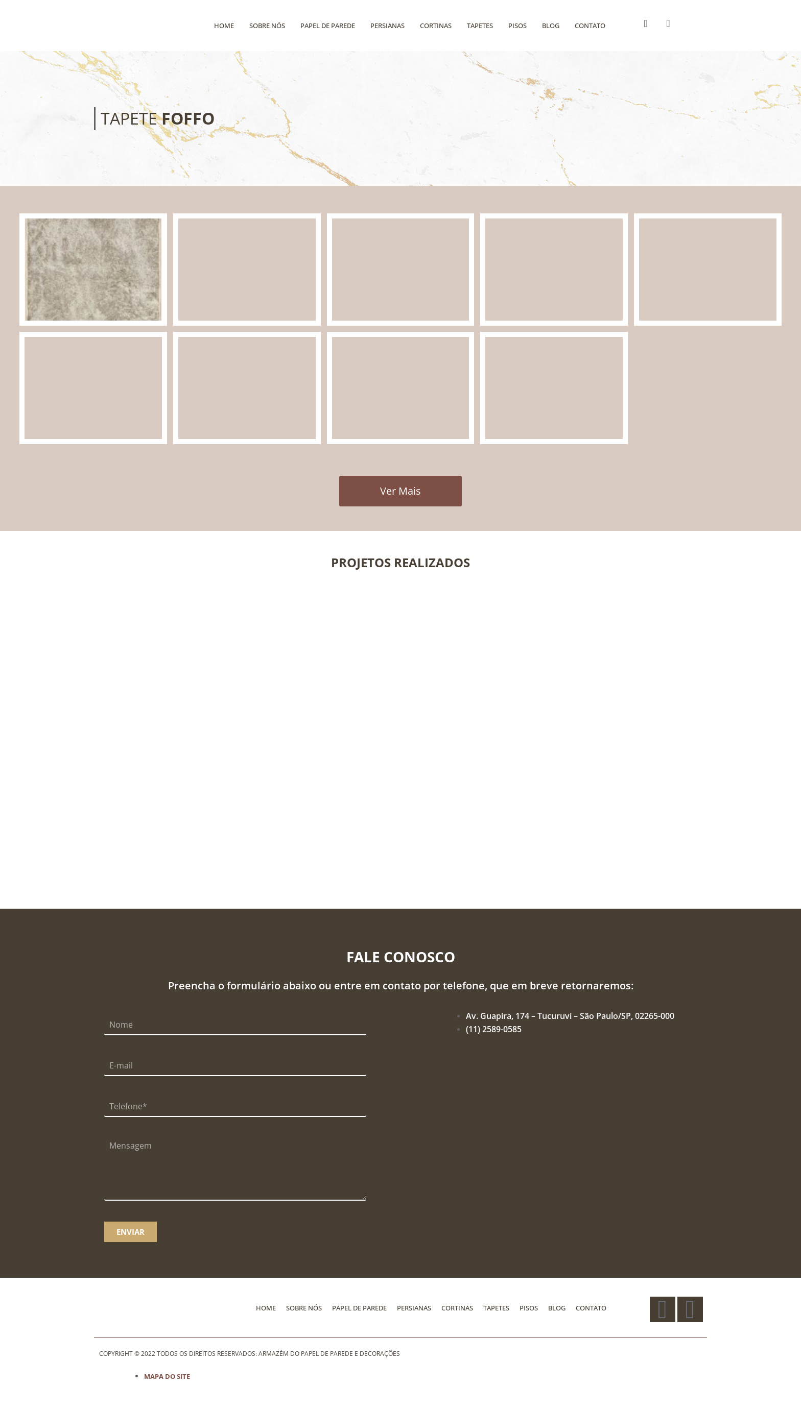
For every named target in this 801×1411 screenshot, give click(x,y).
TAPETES (480, 25)
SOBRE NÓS (267, 25)
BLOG (550, 25)
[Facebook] (646, 23)
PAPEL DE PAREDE (327, 25)
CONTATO (590, 25)
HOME (224, 25)
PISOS (517, 25)
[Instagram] (668, 23)
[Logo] (140, 25)
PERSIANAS (387, 25)
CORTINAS (436, 25)
